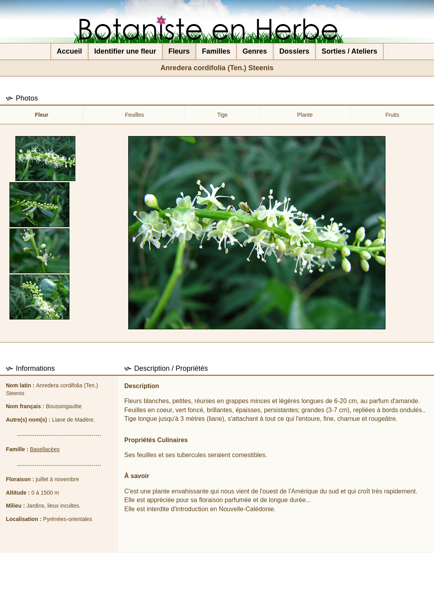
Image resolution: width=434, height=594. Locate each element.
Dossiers (294, 51)
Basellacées (45, 449)
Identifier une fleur (125, 51)
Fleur (42, 115)
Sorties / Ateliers (349, 51)
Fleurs (179, 51)
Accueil (69, 51)
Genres (255, 51)
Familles (216, 51)
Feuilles (134, 115)
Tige (222, 115)
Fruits (392, 115)
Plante (305, 115)
